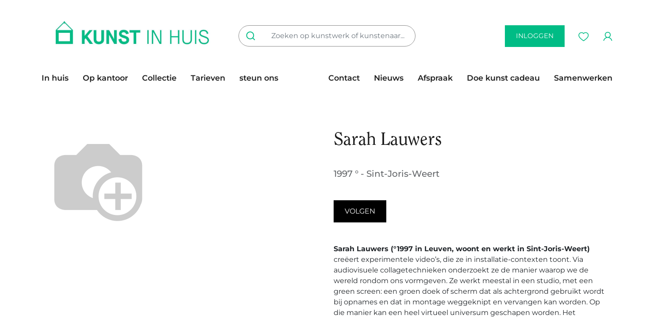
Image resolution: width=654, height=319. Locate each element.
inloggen (535, 35)
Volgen (360, 211)
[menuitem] (59, 78)
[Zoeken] (252, 36)
